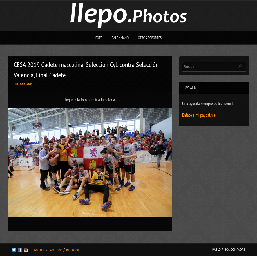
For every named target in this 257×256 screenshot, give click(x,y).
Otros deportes (150, 37)
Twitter (38, 250)
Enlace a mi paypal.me (199, 115)
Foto (99, 37)
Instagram (73, 250)
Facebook (55, 250)
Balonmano (120, 37)
